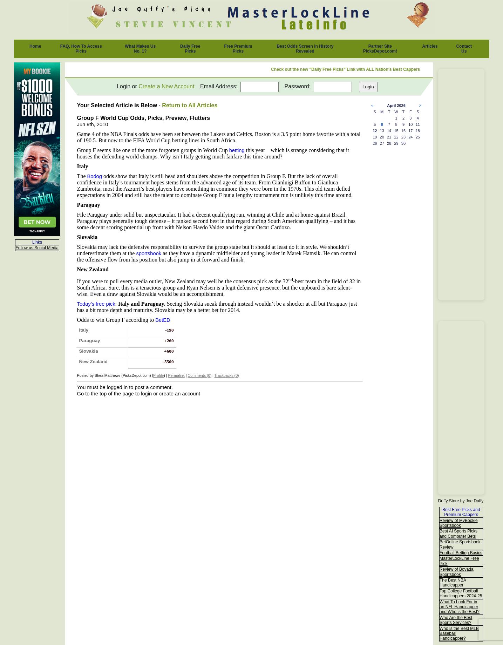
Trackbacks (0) (227, 375)
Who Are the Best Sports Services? (456, 620)
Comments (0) (200, 375)
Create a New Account (166, 86)
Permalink (176, 375)
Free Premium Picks (238, 49)
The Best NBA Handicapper (453, 583)
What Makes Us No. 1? (140, 49)
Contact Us (464, 49)
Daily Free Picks (190, 49)
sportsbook (148, 253)
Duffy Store (448, 500)
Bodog (94, 176)
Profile (158, 375)
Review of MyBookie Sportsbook (459, 523)
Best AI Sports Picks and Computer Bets (458, 533)
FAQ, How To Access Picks (81, 49)
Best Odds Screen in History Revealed (305, 49)
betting (237, 150)
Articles (430, 46)
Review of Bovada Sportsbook (457, 572)
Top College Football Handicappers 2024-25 (461, 593)
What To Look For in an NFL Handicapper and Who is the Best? (460, 607)
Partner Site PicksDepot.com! (380, 49)
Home (35, 46)
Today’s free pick (96, 304)
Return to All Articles (189, 105)
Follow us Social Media (37, 247)
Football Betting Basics (461, 552)
